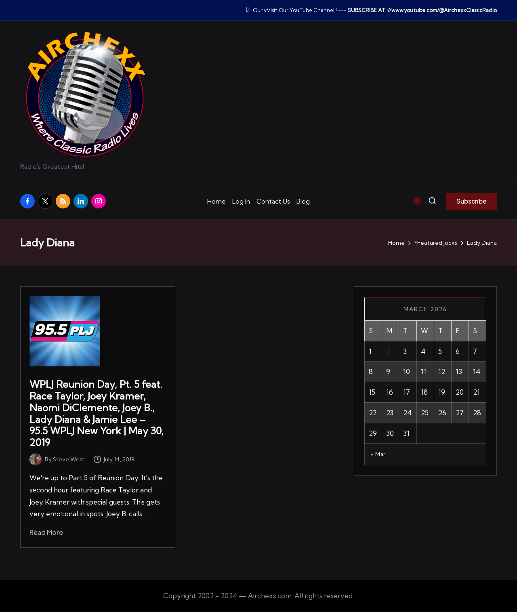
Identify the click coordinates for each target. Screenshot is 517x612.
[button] (471, 201)
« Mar (378, 454)
